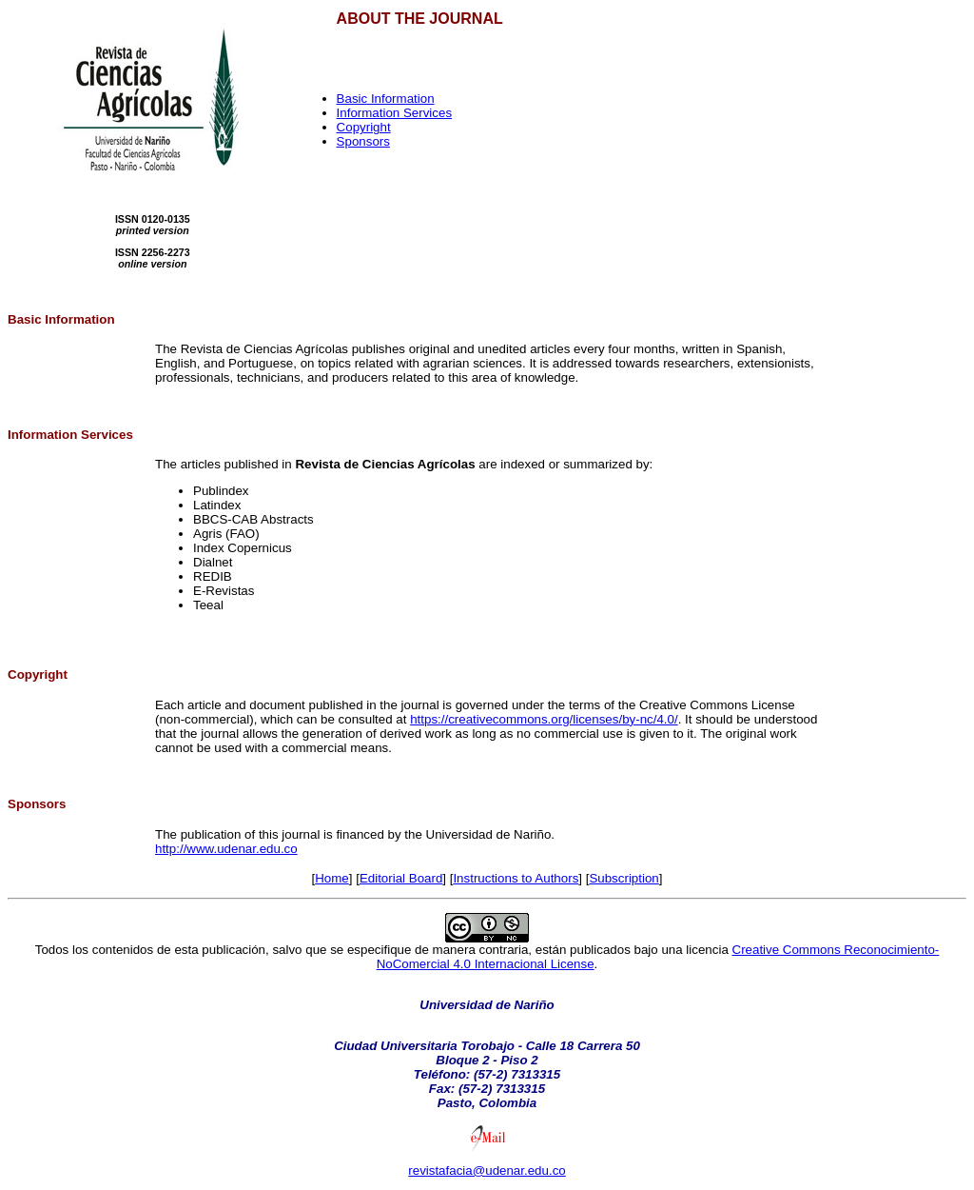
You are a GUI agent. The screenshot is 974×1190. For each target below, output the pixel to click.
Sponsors (363, 141)
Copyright (364, 127)
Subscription (623, 878)
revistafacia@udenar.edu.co (486, 1170)
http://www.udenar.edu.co (226, 849)
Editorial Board (401, 878)
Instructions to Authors (515, 878)
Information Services (394, 113)
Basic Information (386, 98)
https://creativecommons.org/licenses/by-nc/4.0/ (544, 719)
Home (332, 878)
